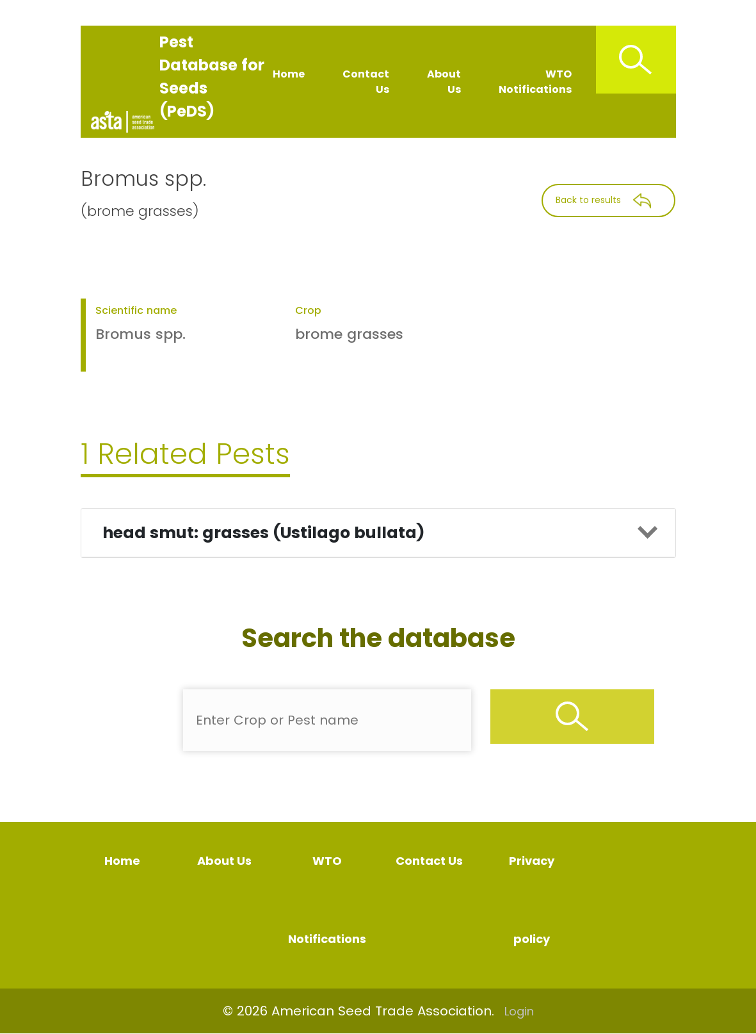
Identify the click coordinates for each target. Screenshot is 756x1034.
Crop (308, 310)
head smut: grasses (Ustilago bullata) (263, 532)
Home (289, 74)
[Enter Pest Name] (327, 720)
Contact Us (365, 82)
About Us (444, 82)
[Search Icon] (636, 60)
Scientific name (136, 310)
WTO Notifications (535, 82)
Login (519, 1011)
